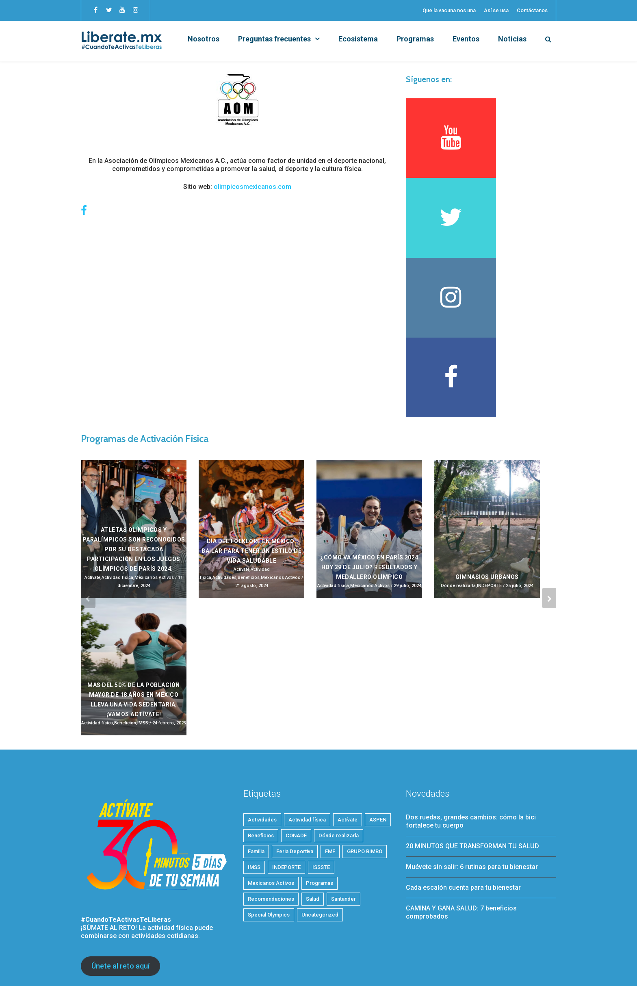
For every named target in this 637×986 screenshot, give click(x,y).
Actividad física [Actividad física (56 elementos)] (307, 749)
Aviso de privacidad (303, 967)
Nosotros (203, 39)
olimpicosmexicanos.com (252, 187)
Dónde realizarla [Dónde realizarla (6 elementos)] (338, 765)
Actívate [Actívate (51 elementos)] (348, 749)
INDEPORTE (489, 515)
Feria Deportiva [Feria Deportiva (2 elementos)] (294, 781)
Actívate (92, 506)
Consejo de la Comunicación (171, 967)
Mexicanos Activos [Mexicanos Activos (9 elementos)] (271, 812)
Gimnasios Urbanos (487, 506)
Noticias (512, 39)
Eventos (466, 39)
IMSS (142, 652)
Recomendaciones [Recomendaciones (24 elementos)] (271, 828)
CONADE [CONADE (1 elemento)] (296, 765)
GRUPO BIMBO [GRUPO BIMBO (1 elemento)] (364, 781)
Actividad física (117, 506)
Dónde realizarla (458, 515)
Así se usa (496, 10)
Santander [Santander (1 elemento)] (343, 828)
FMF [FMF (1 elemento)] (330, 781)
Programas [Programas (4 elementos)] (319, 812)
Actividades (224, 506)
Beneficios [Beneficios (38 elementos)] (261, 765)
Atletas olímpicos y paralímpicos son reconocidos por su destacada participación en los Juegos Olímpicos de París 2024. (133, 478)
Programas (415, 39)
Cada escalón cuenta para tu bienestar (463, 817)
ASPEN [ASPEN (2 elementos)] (377, 749)
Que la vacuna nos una (449, 10)
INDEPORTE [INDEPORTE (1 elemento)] (286, 796)
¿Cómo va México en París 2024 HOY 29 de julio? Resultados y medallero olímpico (369, 496)
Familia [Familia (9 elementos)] (256, 781)
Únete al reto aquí (120, 895)
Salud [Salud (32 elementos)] (312, 828)
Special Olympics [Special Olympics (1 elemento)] (269, 844)
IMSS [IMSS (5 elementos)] (254, 796)
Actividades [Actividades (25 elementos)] (262, 749)
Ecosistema (358, 39)
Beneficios (249, 506)
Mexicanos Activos (154, 506)
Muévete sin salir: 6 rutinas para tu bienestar (472, 796)
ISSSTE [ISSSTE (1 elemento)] (321, 796)
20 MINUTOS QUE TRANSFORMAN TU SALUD (472, 775)
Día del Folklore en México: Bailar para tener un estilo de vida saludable (251, 480)
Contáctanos (532, 10)
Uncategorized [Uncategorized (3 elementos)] (319, 844)
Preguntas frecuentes (274, 39)
